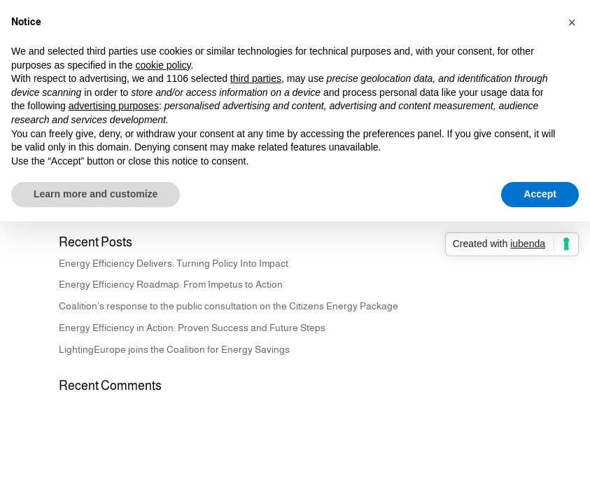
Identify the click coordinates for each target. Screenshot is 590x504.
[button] (572, 22)
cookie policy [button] (162, 65)
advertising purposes (114, 105)
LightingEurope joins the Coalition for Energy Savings (174, 349)
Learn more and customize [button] (95, 194)
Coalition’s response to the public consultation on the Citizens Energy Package (228, 306)
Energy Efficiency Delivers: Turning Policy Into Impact (173, 263)
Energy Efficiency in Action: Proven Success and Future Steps (192, 327)
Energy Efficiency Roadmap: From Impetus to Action (171, 284)
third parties (255, 78)
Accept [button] (540, 194)
